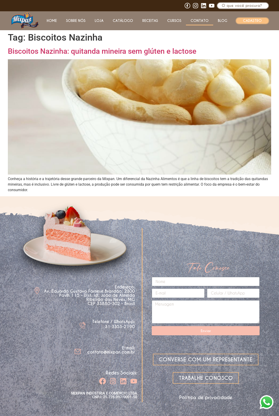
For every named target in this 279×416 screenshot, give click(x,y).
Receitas (150, 20)
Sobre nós (75, 20)
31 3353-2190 (120, 326)
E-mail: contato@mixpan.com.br (111, 350)
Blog (222, 20)
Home (52, 20)
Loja (99, 20)
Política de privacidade (205, 398)
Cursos (174, 20)
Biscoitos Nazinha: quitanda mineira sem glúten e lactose (102, 51)
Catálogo (123, 20)
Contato (200, 20)
